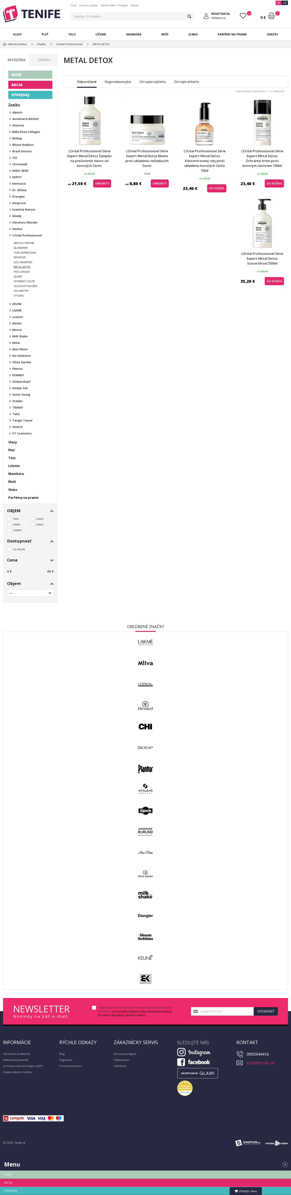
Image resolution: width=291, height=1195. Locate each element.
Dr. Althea (19, 190)
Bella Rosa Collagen (26, 132)
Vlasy (17, 34)
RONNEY (18, 375)
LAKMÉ (17, 310)
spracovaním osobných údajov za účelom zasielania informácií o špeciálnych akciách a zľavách (135, 1013)
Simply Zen (20, 388)
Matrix (17, 330)
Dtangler (18, 196)
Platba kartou (122, 1060)
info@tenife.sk (260, 1062)
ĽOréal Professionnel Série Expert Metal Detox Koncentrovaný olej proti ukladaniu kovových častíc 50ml (205, 161)
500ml (39, 524)
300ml (16, 524)
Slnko (193, 34)
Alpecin (17, 112)
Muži (164, 34)
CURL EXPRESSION (25, 252)
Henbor (17, 229)
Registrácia (65, 1060)
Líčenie (101, 34)
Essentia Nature (23, 209)
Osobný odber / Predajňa (114, 5)
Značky (272, 34)
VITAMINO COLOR (24, 281)
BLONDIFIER (21, 248)
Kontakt (135, 5)
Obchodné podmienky (16, 1054)
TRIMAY (17, 407)
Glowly (17, 216)
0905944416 (258, 1054)
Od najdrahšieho (186, 81)
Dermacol (19, 183)
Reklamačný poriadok (15, 1060)
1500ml (17, 530)
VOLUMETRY (21, 290)
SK (278, 2)
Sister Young (21, 394)
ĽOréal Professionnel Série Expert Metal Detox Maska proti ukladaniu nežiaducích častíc (147, 158)
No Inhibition (21, 356)
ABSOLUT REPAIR (24, 243)
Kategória (16, 60)
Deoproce (19, 203)
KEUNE (17, 304)
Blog (61, 1054)
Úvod (73, 5)
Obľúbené (120, 1066)
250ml (39, 519)
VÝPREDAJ (20, 94)
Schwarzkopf (21, 382)
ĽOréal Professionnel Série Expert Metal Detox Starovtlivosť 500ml (262, 258)
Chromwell (19, 164)
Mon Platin (20, 349)
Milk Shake (19, 336)
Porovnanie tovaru (70, 1066)
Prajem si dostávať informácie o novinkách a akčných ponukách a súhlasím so (135, 1011)
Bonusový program (125, 1054)
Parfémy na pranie (232, 34)
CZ (284, 2)
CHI (14, 158)
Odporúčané (87, 81)
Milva (16, 343)
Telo (72, 34)
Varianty (102, 183)
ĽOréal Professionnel (27, 235)
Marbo (17, 323)
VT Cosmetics (22, 433)
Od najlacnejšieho (152, 81)
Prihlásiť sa (218, 18)
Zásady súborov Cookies (17, 1072)
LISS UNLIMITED (23, 262)
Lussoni (17, 317)
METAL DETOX (22, 267)
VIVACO (17, 427)
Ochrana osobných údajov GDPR (23, 1066)
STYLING (19, 295)
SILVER (18, 276)
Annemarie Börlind (25, 119)
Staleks (17, 401)
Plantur (17, 369)
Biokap (17, 138)
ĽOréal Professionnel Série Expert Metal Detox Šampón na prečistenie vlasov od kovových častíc (89, 158)
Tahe (16, 414)
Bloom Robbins (23, 145)
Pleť (45, 34)
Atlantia (18, 125)
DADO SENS (20, 171)
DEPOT (17, 177)
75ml (16, 519)
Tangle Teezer (22, 420)
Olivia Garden (21, 362)
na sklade (19, 549)
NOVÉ (16, 74)
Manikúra (133, 34)
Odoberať (265, 1011)
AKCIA (17, 84)
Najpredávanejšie (118, 81)
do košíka (216, 188)
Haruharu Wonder (25, 222)
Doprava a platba (88, 5)
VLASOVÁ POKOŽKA (26, 286)
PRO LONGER (22, 271)
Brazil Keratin (22, 151)
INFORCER (20, 257)
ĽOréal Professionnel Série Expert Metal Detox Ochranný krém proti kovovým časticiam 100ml (262, 158)
